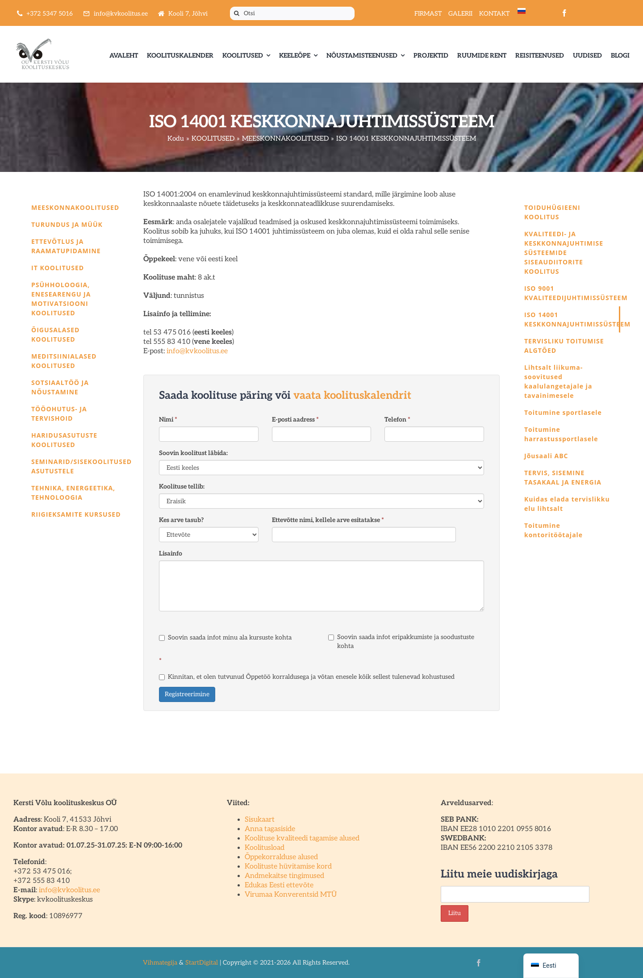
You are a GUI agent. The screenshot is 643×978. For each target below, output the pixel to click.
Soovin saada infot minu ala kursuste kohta (225, 637)
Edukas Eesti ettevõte (279, 885)
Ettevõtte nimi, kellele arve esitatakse (328, 520)
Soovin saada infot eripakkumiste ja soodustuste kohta (401, 641)
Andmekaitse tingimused (284, 876)
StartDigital (201, 962)
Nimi (168, 419)
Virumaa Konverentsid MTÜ (291, 894)
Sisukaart (260, 819)
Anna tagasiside (270, 829)
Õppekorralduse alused (281, 857)
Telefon (397, 419)
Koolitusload (264, 848)
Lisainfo (170, 553)
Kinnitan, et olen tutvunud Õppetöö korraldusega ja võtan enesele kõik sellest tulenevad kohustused (307, 677)
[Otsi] (292, 13)
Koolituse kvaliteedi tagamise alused (302, 838)
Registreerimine (187, 694)
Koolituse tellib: (182, 486)
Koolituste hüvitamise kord (288, 866)
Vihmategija (160, 962)
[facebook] (564, 13)
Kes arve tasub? (181, 520)
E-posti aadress (295, 419)
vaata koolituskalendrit (352, 395)
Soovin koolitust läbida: (193, 453)
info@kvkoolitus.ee (197, 351)
